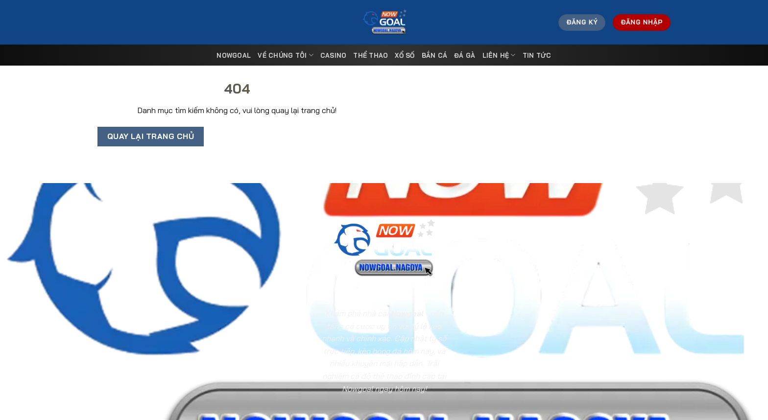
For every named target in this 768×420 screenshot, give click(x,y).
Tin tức (537, 55)
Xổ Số (404, 55)
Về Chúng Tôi (285, 55)
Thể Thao (370, 55)
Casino (333, 55)
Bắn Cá (435, 55)
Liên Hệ (499, 55)
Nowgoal (233, 55)
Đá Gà (464, 55)
